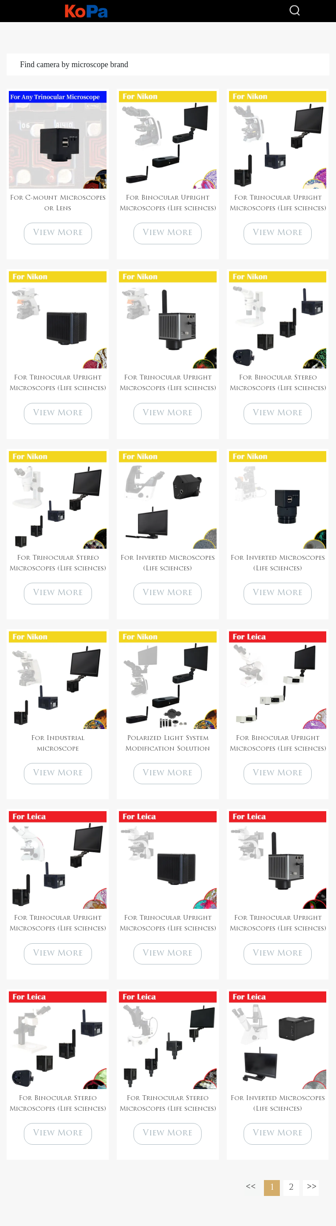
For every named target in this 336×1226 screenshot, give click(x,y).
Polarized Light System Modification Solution (167, 743)
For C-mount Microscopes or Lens (58, 203)
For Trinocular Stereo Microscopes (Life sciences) (57, 563)
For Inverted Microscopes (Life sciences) (167, 563)
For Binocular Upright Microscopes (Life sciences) (167, 203)
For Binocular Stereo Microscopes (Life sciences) (277, 383)
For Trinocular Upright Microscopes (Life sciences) (277, 203)
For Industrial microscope (57, 743)
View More (58, 233)
